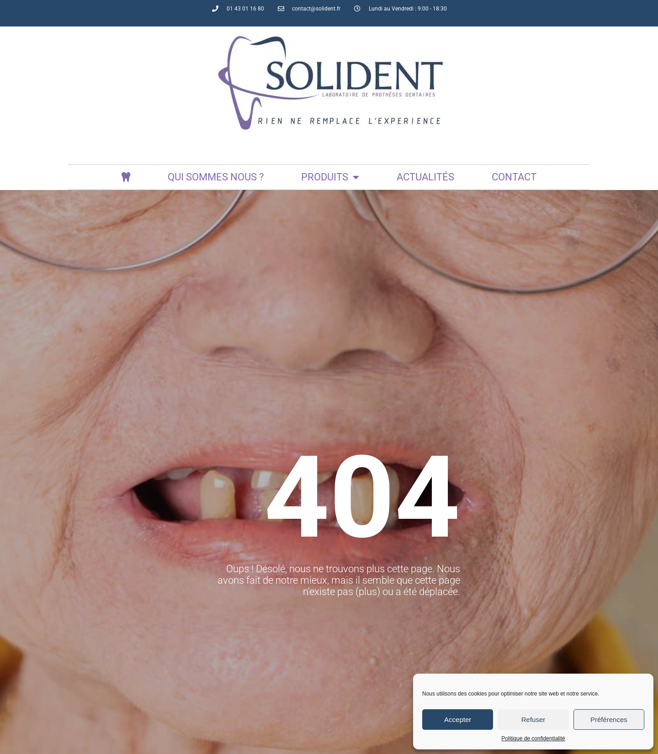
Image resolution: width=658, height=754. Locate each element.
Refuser (533, 719)
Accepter (457, 719)
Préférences (608, 719)
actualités (425, 177)
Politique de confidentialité (533, 738)
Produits (330, 177)
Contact (514, 177)
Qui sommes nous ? (216, 177)
